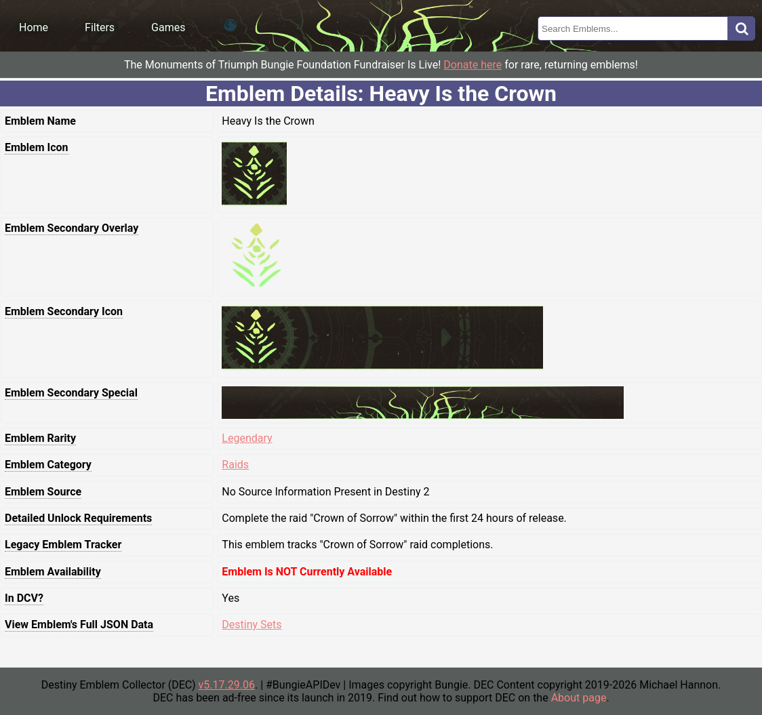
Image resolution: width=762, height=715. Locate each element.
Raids (235, 464)
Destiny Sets (251, 624)
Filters (100, 27)
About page (579, 697)
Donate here (472, 64)
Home (33, 27)
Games (168, 27)
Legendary (247, 438)
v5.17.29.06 (227, 684)
